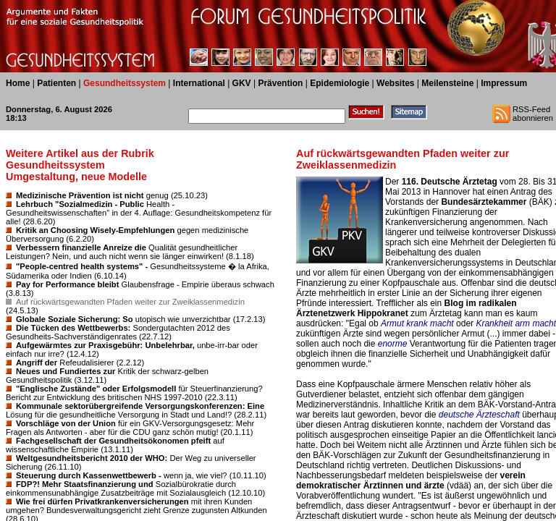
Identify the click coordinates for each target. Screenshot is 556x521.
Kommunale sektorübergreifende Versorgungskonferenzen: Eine (140, 406)
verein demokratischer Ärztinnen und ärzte (411, 480)
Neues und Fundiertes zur (65, 371)
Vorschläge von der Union (66, 423)
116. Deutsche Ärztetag (449, 182)
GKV (241, 83)
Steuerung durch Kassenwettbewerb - (88, 475)
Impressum (504, 83)
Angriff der (36, 362)
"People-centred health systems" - (82, 266)
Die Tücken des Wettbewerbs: (73, 327)
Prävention (280, 83)
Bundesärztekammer (483, 202)
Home (18, 83)
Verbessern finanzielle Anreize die (81, 247)
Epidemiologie (339, 83)
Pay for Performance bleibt (67, 284)
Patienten (56, 83)
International (199, 83)
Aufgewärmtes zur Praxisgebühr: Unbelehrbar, (105, 345)
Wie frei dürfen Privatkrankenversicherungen (102, 501)
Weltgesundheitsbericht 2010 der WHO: (91, 458)
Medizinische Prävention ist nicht (80, 195)
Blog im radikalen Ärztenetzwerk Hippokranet (406, 308)
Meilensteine (447, 83)
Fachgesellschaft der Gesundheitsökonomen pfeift (113, 440)
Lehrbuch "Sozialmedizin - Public (80, 204)
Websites (395, 83)
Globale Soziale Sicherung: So (74, 319)
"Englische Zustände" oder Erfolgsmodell (96, 388)
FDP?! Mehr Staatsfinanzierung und (84, 484)
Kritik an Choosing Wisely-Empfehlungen (95, 230)
